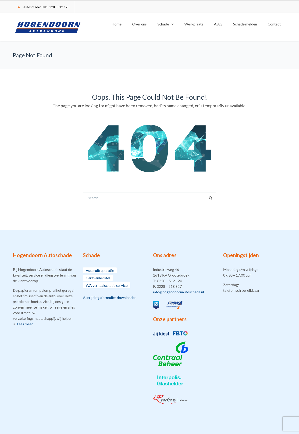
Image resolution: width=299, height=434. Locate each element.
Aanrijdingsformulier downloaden (109, 297)
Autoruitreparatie (100, 270)
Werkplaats (193, 24)
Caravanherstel (98, 278)
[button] (184, 281)
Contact (274, 24)
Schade (163, 24)
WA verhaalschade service (107, 285)
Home (116, 24)
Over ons (139, 24)
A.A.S (218, 24)
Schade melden (245, 24)
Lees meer (25, 324)
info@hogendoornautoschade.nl (178, 292)
